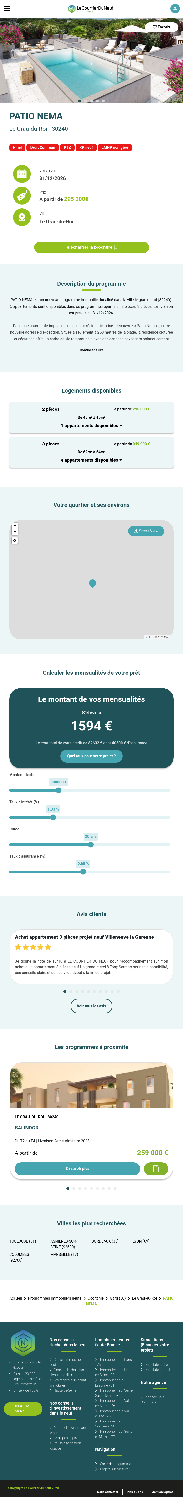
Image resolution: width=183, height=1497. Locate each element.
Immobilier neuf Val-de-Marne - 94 (112, 1403)
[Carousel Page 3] (91, 101)
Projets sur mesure (111, 1469)
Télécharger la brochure (91, 247)
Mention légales (162, 1492)
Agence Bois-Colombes (153, 1400)
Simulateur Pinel (155, 1369)
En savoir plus (77, 1169)
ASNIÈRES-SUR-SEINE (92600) (64, 1244)
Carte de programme (113, 1464)
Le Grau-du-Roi (144, 1298)
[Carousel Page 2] (85, 101)
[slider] (58, 790)
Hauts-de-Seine (63, 1390)
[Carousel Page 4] (97, 101)
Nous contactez (108, 1492)
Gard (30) (118, 1298)
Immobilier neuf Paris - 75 (113, 1362)
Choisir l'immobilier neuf (66, 1362)
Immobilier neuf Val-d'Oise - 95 (112, 1414)
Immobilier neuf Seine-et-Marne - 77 (114, 1434)
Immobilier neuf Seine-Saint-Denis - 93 (114, 1393)
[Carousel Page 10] (118, 991)
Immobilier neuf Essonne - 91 (109, 1383)
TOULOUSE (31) (22, 1241)
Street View (146, 531)
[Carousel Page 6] (94, 991)
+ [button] (15, 526)
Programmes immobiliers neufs (54, 1298)
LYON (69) (141, 1241)
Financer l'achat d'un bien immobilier (67, 1372)
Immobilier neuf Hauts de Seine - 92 (114, 1372)
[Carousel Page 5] (103, 101)
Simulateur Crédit (156, 1364)
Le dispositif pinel (64, 1438)
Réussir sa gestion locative (65, 1446)
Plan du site (135, 1492)
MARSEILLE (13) (64, 1254)
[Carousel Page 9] (112, 991)
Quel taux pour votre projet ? (91, 756)
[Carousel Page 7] (100, 991)
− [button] (15, 532)
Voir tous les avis (91, 1006)
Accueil (15, 1298)
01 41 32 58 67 (22, 1409)
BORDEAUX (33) (105, 1241)
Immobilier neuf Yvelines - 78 (109, 1424)
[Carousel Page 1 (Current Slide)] (79, 101)
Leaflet (149, 637)
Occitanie (96, 1298)
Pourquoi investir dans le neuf (68, 1430)
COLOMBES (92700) (19, 1257)
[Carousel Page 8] (106, 991)
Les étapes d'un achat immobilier (68, 1383)
